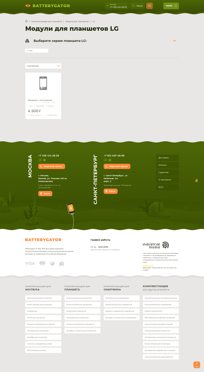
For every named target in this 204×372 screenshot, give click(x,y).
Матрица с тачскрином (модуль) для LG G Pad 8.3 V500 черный (42, 98)
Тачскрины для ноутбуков (37, 331)
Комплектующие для (43, 288)
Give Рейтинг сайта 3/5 (148, 266)
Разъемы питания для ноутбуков (40, 324)
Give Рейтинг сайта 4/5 (150, 266)
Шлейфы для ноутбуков (37, 337)
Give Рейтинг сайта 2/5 (146, 266)
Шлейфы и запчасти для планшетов (81, 331)
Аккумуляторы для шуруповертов (159, 357)
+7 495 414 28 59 (118, 7)
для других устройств (161, 288)
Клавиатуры (32, 311)
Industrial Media (156, 245)
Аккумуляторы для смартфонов (118, 304)
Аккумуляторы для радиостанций (159, 324)
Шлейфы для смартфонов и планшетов (161, 350)
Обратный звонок (53, 166)
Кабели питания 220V (154, 311)
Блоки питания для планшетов (79, 304)
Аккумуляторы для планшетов (79, 298)
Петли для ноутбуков (36, 318)
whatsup (44, 160)
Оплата (162, 165)
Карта (47, 194)
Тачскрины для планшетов (77, 318)
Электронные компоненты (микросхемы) (162, 337)
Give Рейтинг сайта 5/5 (152, 266)
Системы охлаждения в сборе (39, 344)
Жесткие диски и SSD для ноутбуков (160, 318)
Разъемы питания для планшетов (80, 324)
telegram (40, 160)
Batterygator (43, 239)
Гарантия (164, 172)
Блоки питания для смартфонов (158, 304)
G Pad (29, 51)
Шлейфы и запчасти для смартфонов (120, 318)
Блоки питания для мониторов (157, 344)
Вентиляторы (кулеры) (36, 350)
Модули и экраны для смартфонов (119, 311)
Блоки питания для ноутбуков (39, 304)
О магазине (165, 180)
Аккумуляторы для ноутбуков (39, 298)
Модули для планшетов (76, 311)
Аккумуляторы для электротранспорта (161, 298)
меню (171, 7)
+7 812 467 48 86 (114, 156)
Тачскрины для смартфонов (117, 298)
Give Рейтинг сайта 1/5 (144, 266)
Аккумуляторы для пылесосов (157, 331)
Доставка (164, 158)
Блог (161, 187)
